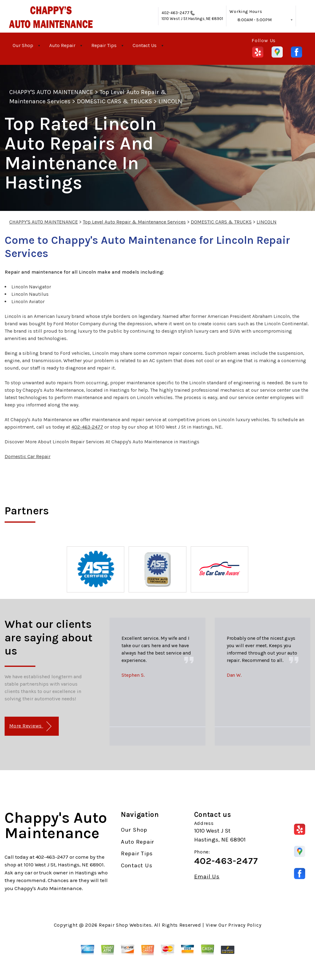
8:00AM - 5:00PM (254, 19)
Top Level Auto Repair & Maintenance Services (134, 222)
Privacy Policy (244, 925)
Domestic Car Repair (27, 456)
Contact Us (145, 45)
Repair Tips (104, 45)
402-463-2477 (175, 12)
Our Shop (23, 45)
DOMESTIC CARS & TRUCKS (114, 101)
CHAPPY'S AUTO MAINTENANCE (51, 92)
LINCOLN (170, 101)
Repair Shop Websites (125, 925)
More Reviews (30, 726)
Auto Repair (62, 45)
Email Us (207, 877)
